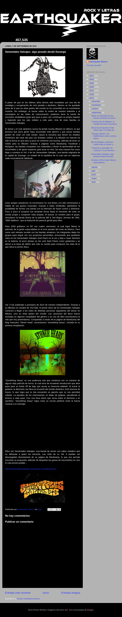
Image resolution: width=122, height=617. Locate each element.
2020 (92, 79)
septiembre (97, 112)
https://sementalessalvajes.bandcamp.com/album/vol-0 (30, 469)
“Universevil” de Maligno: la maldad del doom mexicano (104, 123)
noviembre (96, 105)
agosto (95, 167)
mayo (94, 178)
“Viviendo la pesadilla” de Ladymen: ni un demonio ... (104, 149)
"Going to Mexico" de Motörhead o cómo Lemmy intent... (103, 136)
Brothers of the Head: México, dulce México (104, 161)
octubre (95, 109)
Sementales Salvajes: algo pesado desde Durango (102, 155)
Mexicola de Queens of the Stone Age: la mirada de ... (103, 129)
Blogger (90, 610)
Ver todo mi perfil (94, 65)
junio (94, 174)
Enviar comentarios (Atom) (28, 599)
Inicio (46, 592)
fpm (66, 610)
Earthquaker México (98, 62)
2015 (92, 98)
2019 (92, 83)
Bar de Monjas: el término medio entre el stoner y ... (103, 143)
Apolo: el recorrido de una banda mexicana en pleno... (104, 117)
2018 (92, 87)
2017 (92, 90)
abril (94, 182)
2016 (92, 94)
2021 (92, 76)
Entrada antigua (70, 592)
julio (94, 171)
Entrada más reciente (17, 592)
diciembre (96, 101)
